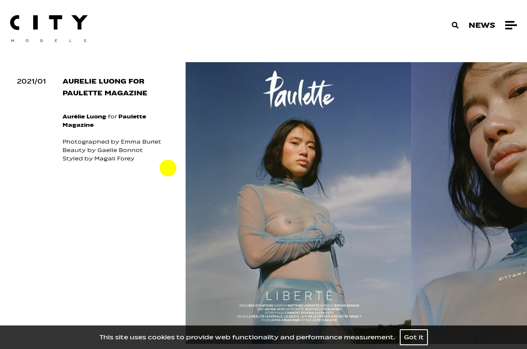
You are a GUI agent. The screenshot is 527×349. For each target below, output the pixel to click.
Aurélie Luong (84, 116)
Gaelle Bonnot (120, 150)
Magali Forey (115, 158)
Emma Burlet (141, 141)
